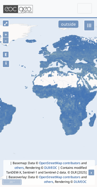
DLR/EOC (50, 167)
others (19, 167)
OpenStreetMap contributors (59, 163)
